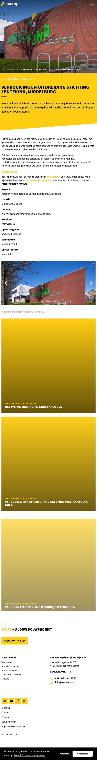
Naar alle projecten (16, 79)
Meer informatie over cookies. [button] (29, 755)
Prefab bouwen (9, 670)
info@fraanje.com (62, 682)
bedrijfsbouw (53, 176)
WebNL (9, 734)
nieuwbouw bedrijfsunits (38, 180)
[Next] (91, 283)
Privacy (5, 717)
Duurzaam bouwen (11, 674)
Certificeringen (8, 721)
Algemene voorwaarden (13, 726)
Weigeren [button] (65, 754)
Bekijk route (58, 671)
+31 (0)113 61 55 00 (63, 678)
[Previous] (6, 283)
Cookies (5, 712)
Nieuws (5, 678)
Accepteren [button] (82, 754)
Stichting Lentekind (11, 234)
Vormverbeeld (8, 224)
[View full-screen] (92, 264)
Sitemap (5, 707)
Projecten (13, 69)
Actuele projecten (10, 666)
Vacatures (6, 662)
